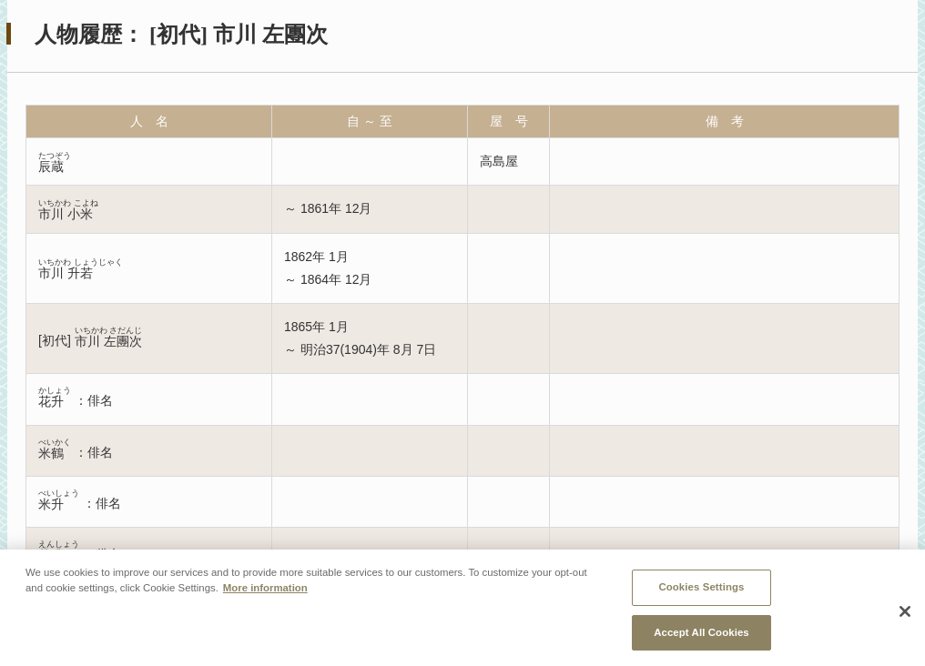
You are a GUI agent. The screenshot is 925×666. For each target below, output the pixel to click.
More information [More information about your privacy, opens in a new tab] (265, 593)
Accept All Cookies (701, 637)
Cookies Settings (701, 592)
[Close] (905, 616)
